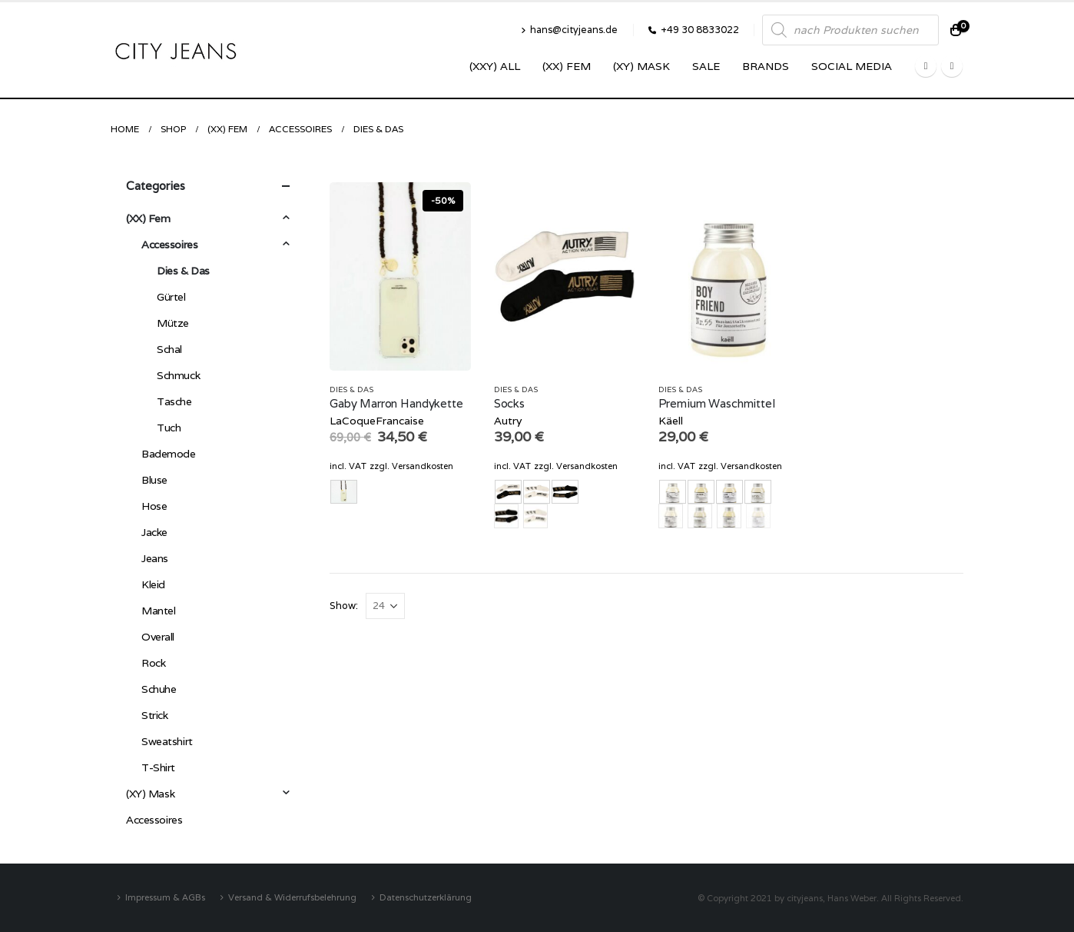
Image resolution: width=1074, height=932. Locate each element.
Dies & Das (351, 389)
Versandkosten (422, 466)
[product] (400, 276)
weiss (535, 516)
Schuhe (158, 689)
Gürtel (171, 297)
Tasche (174, 401)
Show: (344, 605)
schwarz (506, 516)
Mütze (173, 323)
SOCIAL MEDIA (851, 66)
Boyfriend (670, 516)
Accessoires (169, 244)
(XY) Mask (641, 66)
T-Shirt (158, 767)
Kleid (153, 584)
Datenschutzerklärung (426, 897)
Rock (153, 663)
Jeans (154, 558)
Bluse (154, 480)
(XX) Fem (566, 66)
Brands (765, 66)
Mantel (158, 610)
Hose (154, 506)
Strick (154, 715)
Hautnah (700, 516)
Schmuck (178, 375)
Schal (169, 349)
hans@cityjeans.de (569, 29)
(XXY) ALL (494, 66)
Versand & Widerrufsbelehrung (292, 897)
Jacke (154, 532)
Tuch (169, 427)
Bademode (168, 454)
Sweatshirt (167, 741)
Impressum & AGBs (165, 897)
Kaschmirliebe (729, 516)
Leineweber (758, 516)
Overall (157, 637)
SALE (706, 66)
